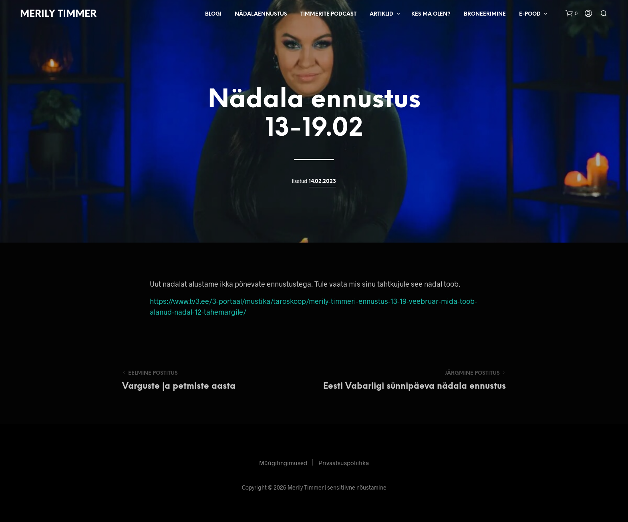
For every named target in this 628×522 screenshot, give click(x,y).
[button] (572, 14)
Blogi (213, 14)
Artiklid (381, 14)
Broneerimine (485, 14)
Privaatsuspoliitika (343, 462)
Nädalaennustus (261, 14)
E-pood (530, 14)
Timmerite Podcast (328, 14)
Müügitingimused (283, 462)
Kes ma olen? (431, 14)
